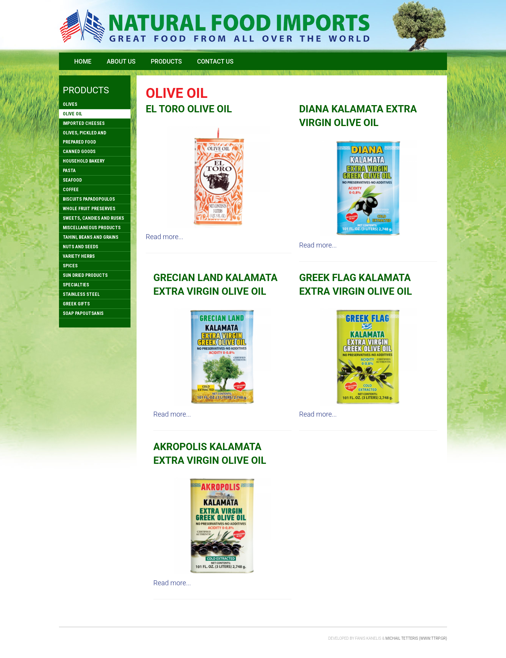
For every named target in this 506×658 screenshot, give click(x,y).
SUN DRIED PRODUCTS (85, 275)
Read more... (164, 237)
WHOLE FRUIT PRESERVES (89, 208)
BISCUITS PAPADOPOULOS (89, 199)
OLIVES (70, 104)
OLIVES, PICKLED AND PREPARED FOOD (84, 137)
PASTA (69, 170)
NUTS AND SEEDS (80, 246)
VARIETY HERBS (79, 256)
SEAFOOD (72, 180)
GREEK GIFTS (76, 304)
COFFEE (71, 189)
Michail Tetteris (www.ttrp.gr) (416, 638)
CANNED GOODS (79, 151)
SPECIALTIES (76, 284)
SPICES (70, 265)
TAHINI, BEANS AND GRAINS (90, 237)
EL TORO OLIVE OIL (189, 109)
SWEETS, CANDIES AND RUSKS (93, 218)
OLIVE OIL (72, 114)
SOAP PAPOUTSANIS (83, 313)
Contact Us (215, 61)
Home (82, 61)
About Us (121, 61)
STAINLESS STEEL (81, 294)
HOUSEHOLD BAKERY (84, 161)
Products (166, 61)
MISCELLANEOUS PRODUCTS (92, 227)
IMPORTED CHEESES (84, 123)
